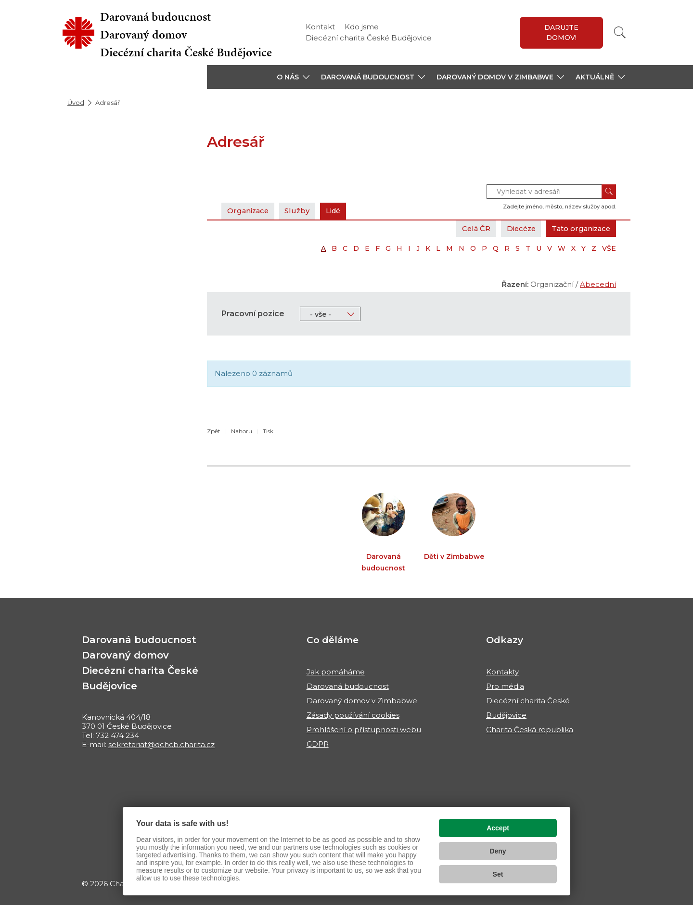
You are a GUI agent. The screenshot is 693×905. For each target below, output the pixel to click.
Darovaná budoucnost (348, 686)
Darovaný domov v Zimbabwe (362, 700)
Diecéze (517, 228)
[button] (293, 77)
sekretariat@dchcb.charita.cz (161, 744)
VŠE (609, 248)
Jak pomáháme (336, 671)
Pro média (505, 686)
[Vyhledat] (619, 32)
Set (498, 874)
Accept (498, 828)
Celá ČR (471, 228)
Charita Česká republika (529, 729)
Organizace (248, 210)
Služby (299, 210)
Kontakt (320, 26)
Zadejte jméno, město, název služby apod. (559, 206)
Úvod (75, 102)
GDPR (318, 744)
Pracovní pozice (252, 313)
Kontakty (502, 671)
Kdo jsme (362, 26)
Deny (497, 851)
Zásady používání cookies (353, 715)
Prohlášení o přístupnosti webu (364, 729)
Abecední (598, 284)
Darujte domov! (561, 32)
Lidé (336, 210)
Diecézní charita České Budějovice (369, 37)
